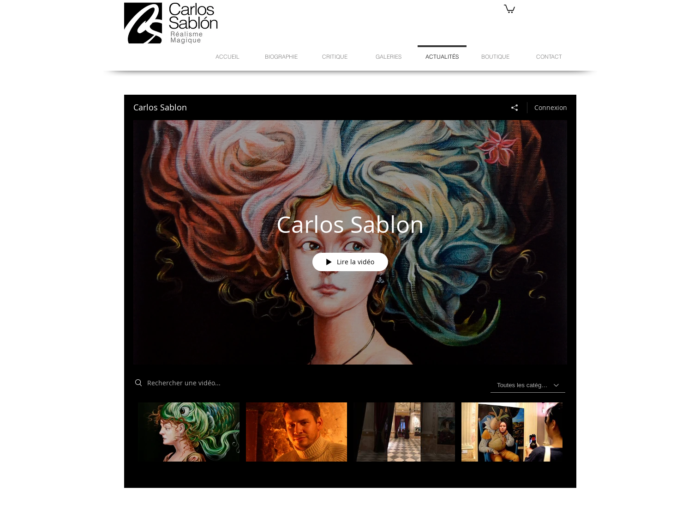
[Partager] (514, 107)
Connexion (550, 107)
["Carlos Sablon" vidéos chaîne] (350, 438)
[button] (509, 8)
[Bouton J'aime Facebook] (469, 499)
